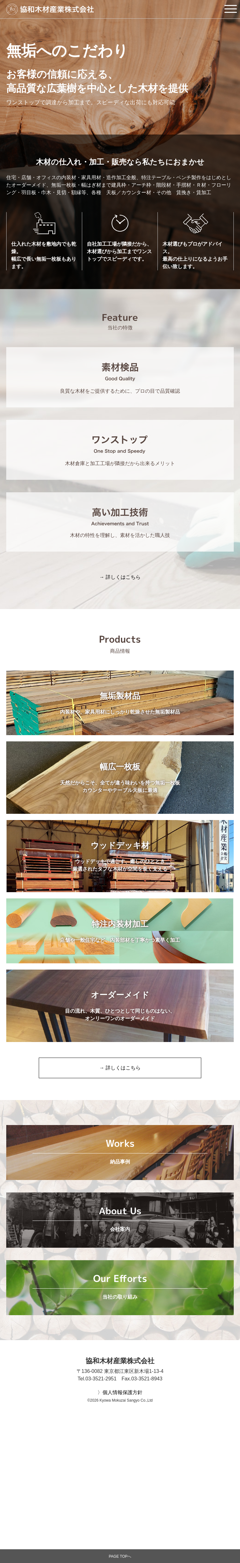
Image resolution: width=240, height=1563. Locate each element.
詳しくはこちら (123, 577)
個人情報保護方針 (122, 1504)
